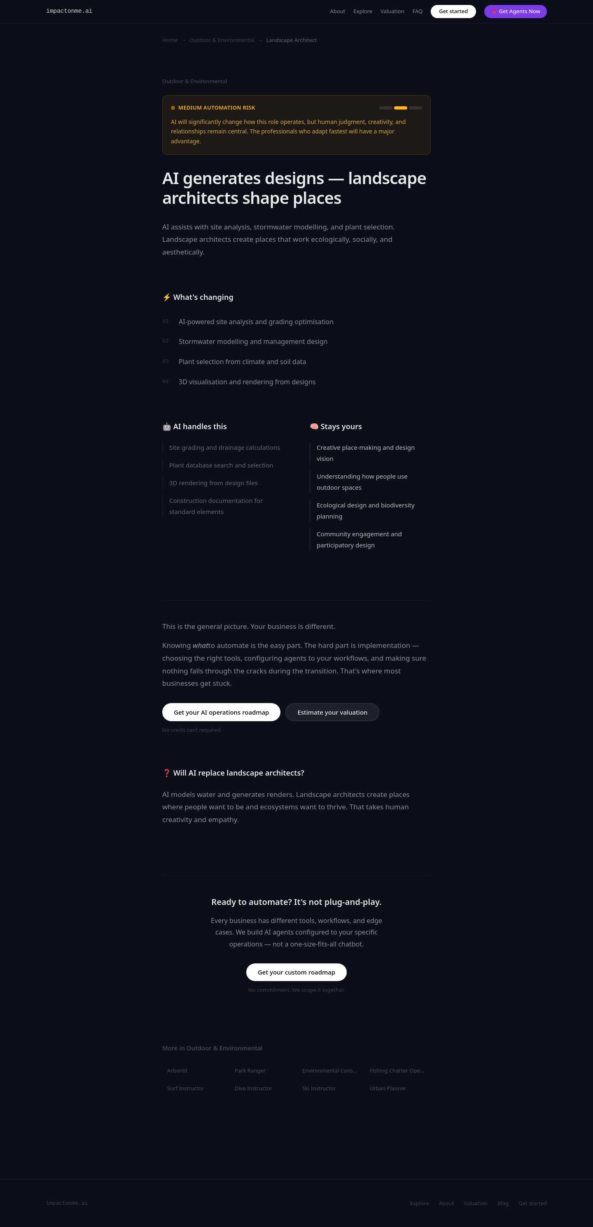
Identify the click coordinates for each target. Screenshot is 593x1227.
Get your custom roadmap (296, 972)
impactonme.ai (69, 11)
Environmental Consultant (332, 1070)
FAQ (418, 11)
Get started (453, 11)
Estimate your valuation (332, 712)
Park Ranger (250, 1070)
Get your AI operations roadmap (221, 712)
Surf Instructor (185, 1088)
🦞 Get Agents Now (515, 11)
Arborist (177, 1070)
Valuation (392, 11)
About (337, 11)
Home (169, 40)
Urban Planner (388, 1088)
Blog (503, 1203)
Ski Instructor (319, 1088)
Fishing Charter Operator (400, 1070)
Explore (362, 11)
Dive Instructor (253, 1088)
